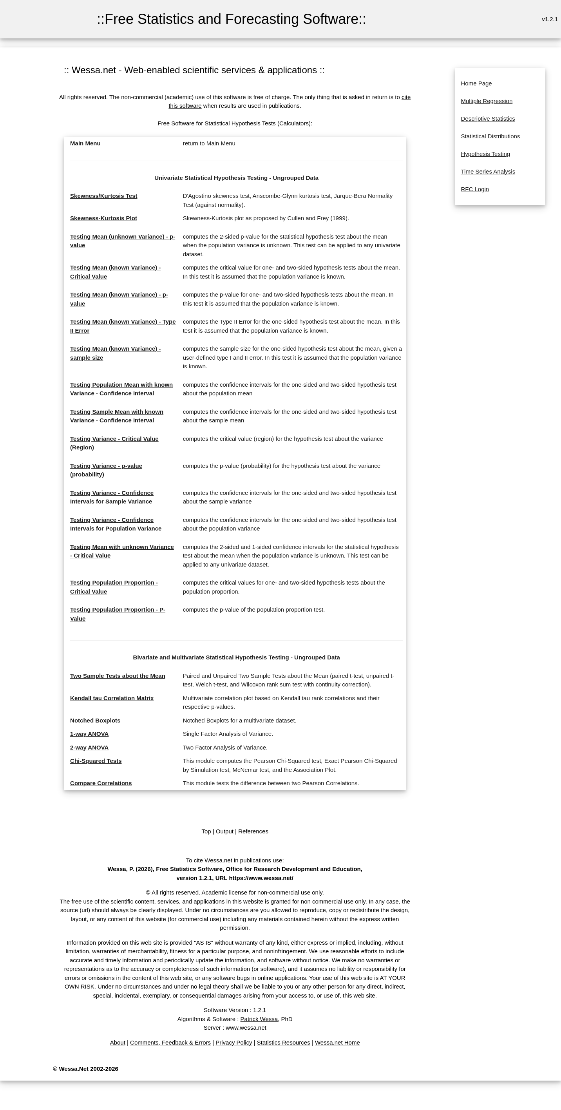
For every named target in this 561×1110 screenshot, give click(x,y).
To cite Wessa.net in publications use (234, 860)
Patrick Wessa (259, 1019)
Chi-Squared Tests (95, 760)
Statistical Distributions (490, 136)
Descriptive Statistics (488, 118)
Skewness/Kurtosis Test (103, 195)
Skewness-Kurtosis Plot (103, 218)
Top (206, 831)
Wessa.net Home (337, 1042)
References (253, 831)
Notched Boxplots (95, 720)
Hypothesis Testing (485, 153)
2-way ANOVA (89, 747)
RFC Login (475, 189)
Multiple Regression (487, 101)
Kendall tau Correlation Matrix (112, 698)
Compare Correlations (101, 783)
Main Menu (85, 143)
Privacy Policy (233, 1042)
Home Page (476, 83)
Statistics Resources (283, 1042)
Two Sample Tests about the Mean (117, 675)
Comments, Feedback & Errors (170, 1042)
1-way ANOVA (89, 733)
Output (224, 831)
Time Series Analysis (488, 171)
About (117, 1042)
